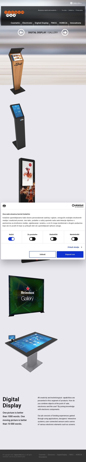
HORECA (63, 23)
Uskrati (42, 254)
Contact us (71, 10)
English (76, 3)
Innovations (75, 23)
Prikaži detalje (73, 247)
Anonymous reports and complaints (47, 10)
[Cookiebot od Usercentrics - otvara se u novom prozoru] (73, 206)
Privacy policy (79, 10)
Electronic (27, 23)
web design (12, 456)
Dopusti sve (70, 254)
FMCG (54, 23)
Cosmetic (15, 23)
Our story (64, 10)
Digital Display (41, 23)
